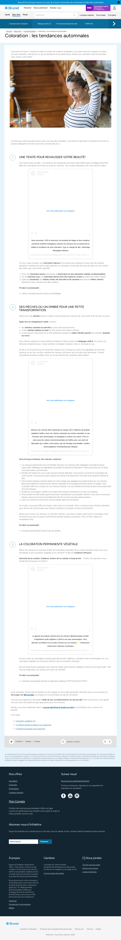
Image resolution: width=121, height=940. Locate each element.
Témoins (89, 929)
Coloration (18, 741)
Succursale (101, 15)
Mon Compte (17, 801)
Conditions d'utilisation (28, 929)
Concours (13, 785)
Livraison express (87, 15)
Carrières (49, 858)
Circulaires (13, 781)
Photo (25, 15)
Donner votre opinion (90, 868)
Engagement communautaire (20, 904)
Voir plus (89, 24)
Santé (7, 15)
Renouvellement (41, 8)
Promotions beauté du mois (67, 24)
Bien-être (16, 15)
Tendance (28, 741)
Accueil (9, 31)
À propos (14, 858)
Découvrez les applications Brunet (75, 781)
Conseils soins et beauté (18, 24)
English (98, 929)
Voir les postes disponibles (54, 873)
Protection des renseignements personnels (56, 929)
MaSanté (27, 8)
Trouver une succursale (91, 865)
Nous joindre (91, 858)
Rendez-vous (55, 8)
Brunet (55, 255)
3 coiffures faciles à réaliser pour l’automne (33, 725)
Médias (11, 908)
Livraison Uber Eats (89, 872)
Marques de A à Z (44, 24)
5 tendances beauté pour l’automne (30, 729)
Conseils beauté (30, 31)
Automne (37, 741)
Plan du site (79, 929)
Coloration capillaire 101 (26, 721)
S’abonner (44, 841)
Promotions (14, 789)
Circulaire (112, 15)
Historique (13, 901)
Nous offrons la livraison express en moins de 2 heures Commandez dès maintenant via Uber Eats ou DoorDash (61, 2)
